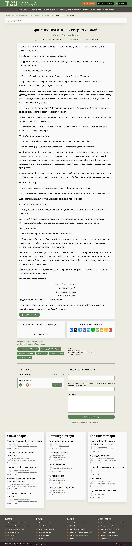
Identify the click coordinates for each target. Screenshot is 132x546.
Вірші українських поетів (47, 523)
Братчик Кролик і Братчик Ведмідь (30, 341)
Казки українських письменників (18, 523)
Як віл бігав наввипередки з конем (107, 467)
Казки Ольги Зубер (64, 446)
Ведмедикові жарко (100, 455)
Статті (102, 494)
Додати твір (89, 4)
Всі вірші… (42, 539)
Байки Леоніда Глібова (77, 523)
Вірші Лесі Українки (45, 526)
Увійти (122, 4)
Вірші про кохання (45, 532)
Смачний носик (56, 476)
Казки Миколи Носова (107, 449)
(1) (92, 39)
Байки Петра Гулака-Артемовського (81, 532)
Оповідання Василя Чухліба (108, 460)
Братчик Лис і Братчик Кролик (22, 467)
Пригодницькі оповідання (109, 535)
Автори (69, 514)
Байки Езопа (74, 526)
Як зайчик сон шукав (58, 452)
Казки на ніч (42, 353)
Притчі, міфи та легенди (70, 10)
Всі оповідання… (106, 539)
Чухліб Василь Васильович (106, 458)
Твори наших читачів (106, 10)
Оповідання (36, 10)
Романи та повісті (50, 10)
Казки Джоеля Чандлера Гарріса (44, 15)
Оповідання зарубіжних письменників (113, 526)
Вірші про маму (44, 535)
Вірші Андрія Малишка (46, 529)
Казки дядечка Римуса (26, 353)
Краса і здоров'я (121, 544)
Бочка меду (95, 478)
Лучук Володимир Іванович (106, 481)
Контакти (82, 514)
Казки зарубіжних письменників (24, 15)
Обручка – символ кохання (103, 490)
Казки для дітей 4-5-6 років (28, 349)
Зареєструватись (105, 4)
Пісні (93, 10)
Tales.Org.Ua (14, 544)
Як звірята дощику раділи (61, 487)
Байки (85, 10)
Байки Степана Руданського (79, 535)
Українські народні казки (108, 471)
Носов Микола (102, 447)
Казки (19, 10)
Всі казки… (11, 539)
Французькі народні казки (66, 468)
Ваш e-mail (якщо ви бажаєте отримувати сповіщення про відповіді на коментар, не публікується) (91, 384)
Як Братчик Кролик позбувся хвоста (31, 344)
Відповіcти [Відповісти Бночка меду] (57, 385)
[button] (29, 315)
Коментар (72, 394)
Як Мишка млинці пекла (60, 441)
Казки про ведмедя (56, 353)
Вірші (26, 10)
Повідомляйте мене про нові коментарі (85, 422)
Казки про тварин (25, 357)
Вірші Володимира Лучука (108, 483)
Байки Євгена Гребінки (77, 529)
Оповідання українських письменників (113, 523)
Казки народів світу (14, 532)
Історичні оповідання (108, 532)
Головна (7, 15)
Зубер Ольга (60, 444)
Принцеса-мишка (57, 464)
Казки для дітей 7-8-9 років (50, 349)
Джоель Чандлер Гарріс (66, 35)
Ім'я (69, 374)
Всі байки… (73, 539)
